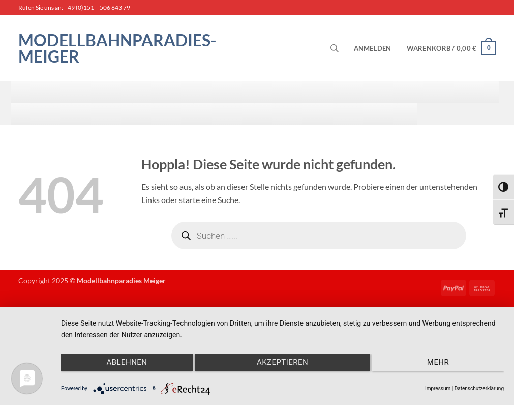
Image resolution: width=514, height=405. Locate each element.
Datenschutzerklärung (479, 388)
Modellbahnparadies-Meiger (117, 48)
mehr (438, 362)
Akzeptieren (282, 362)
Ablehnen (126, 362)
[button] (372, 48)
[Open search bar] (334, 48)
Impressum (437, 388)
